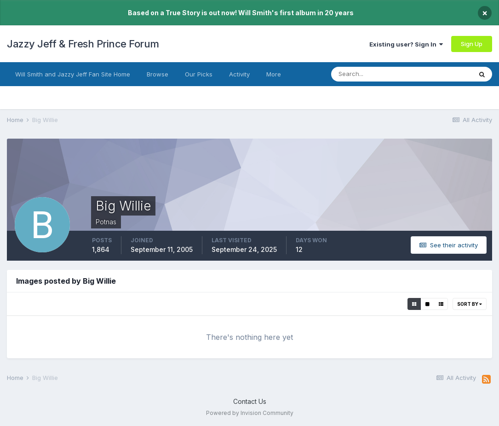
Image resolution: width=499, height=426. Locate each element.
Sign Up (471, 43)
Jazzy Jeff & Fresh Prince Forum (83, 44)
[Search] (376, 74)
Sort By (469, 304)
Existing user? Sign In (406, 44)
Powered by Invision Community (249, 412)
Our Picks (198, 74)
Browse (157, 74)
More (273, 74)
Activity (239, 74)
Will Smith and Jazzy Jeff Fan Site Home (72, 74)
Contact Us (249, 401)
